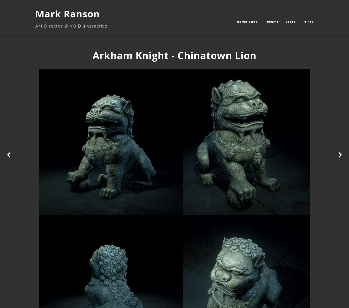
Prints (308, 21)
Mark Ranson (67, 13)
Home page (247, 21)
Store (291, 21)
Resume (271, 21)
